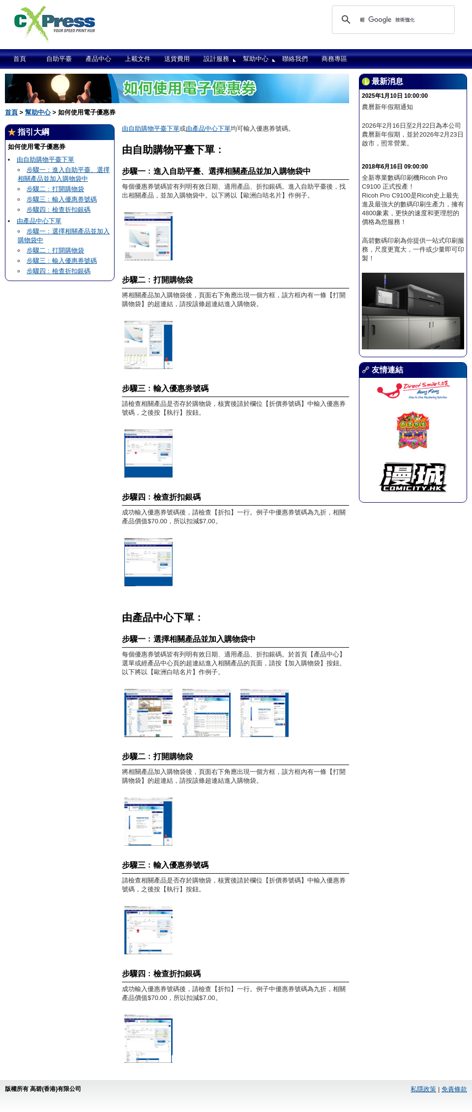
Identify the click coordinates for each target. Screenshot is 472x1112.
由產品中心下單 (39, 221)
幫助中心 (255, 58)
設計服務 (216, 58)
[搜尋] (392, 20)
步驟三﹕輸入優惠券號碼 (62, 199)
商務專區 (334, 58)
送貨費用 (177, 58)
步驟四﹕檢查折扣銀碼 (58, 209)
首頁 (19, 58)
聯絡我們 (295, 58)
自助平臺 (59, 58)
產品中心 (98, 58)
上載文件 (137, 58)
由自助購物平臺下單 (45, 159)
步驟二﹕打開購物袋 (55, 189)
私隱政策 (423, 1089)
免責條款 (454, 1089)
